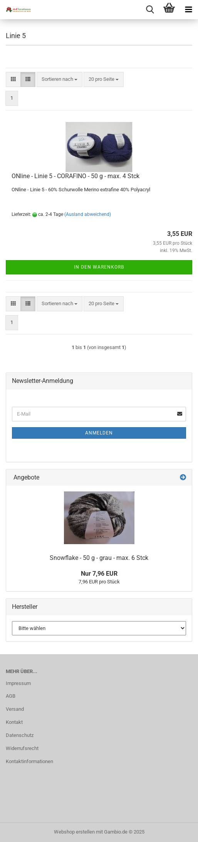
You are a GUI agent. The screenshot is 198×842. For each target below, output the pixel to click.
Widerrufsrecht (22, 748)
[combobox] (59, 79)
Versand (15, 709)
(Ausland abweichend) (87, 214)
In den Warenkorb (99, 267)
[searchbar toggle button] (149, 9)
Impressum (18, 683)
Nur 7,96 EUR (99, 573)
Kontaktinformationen (29, 761)
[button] (13, 79)
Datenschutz (20, 735)
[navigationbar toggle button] (188, 9)
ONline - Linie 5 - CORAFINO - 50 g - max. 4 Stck (75, 176)
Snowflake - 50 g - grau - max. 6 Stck (99, 557)
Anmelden (99, 433)
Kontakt (14, 722)
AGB (10, 696)
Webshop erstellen (74, 832)
